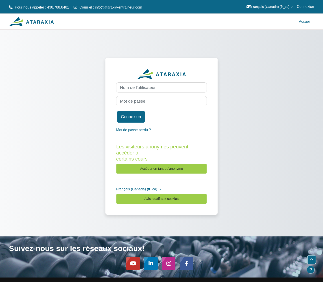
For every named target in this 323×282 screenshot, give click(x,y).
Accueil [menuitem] (304, 21)
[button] (269, 6)
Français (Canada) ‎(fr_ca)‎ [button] (137, 189)
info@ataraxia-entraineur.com (118, 7)
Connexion (305, 7)
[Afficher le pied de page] (311, 270)
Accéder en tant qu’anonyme (161, 168)
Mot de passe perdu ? (133, 130)
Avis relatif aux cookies (161, 198)
